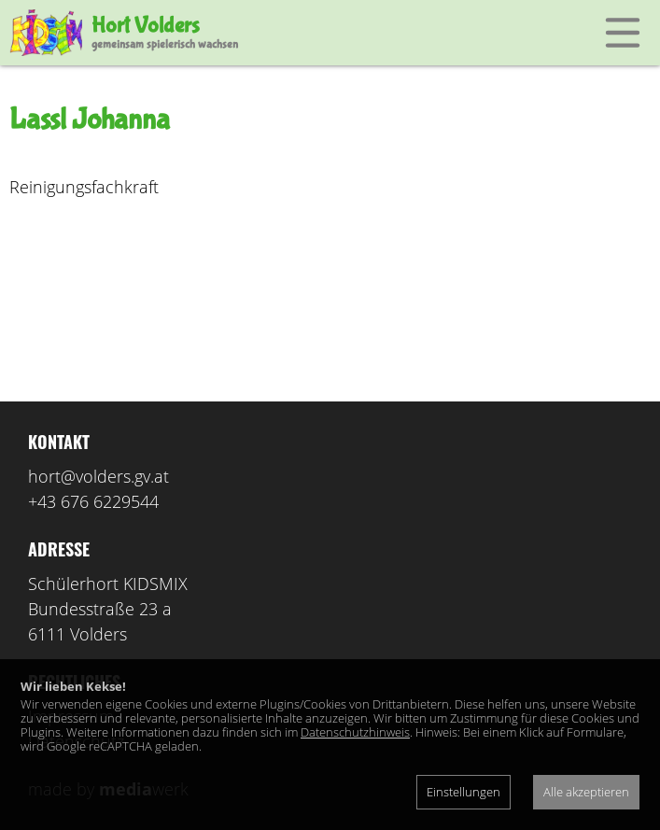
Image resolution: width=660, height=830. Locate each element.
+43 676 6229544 (93, 501)
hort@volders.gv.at (98, 476)
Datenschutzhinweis (355, 732)
